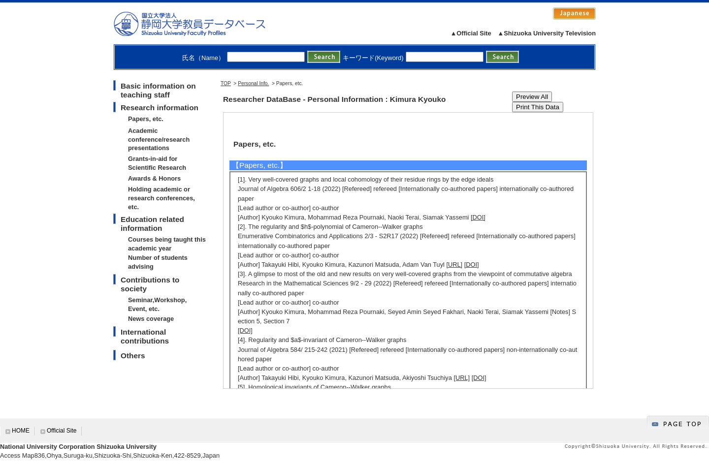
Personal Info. (253, 83)
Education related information (152, 223)
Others (133, 355)
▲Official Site (471, 33)
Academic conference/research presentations (159, 139)
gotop (678, 422)
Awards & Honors (154, 178)
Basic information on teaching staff (158, 90)
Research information (159, 107)
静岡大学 (199, 23)
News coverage (151, 318)
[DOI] (478, 217)
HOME (21, 430)
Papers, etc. (145, 119)
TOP (226, 83)
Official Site (61, 430)
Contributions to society (150, 284)
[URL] (454, 264)
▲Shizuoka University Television (547, 33)
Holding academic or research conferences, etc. (161, 198)
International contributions (145, 336)
